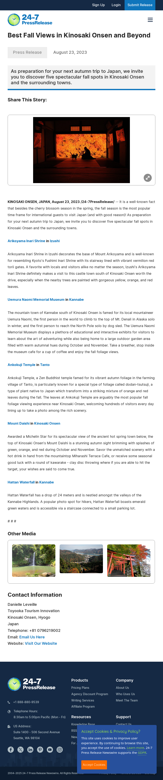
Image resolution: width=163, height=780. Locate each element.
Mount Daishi (19, 423)
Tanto (45, 365)
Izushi (55, 241)
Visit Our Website (41, 644)
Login (116, 5)
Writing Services (82, 700)
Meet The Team (127, 700)
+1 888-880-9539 (26, 702)
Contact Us (124, 724)
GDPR (142, 752)
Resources (81, 717)
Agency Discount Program (89, 694)
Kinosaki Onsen (47, 423)
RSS (74, 730)
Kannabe (76, 299)
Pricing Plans (80, 687)
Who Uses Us (125, 694)
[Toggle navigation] (150, 20)
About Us (122, 687)
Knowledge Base (83, 724)
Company (124, 680)
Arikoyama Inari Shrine (26, 241)
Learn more (135, 747)
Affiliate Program (83, 706)
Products (79, 680)
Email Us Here (32, 637)
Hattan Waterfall (21, 482)
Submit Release (140, 5)
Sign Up (98, 5)
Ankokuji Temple (21, 365)
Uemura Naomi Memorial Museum (36, 299)
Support (123, 717)
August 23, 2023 (70, 52)
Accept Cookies (94, 765)
